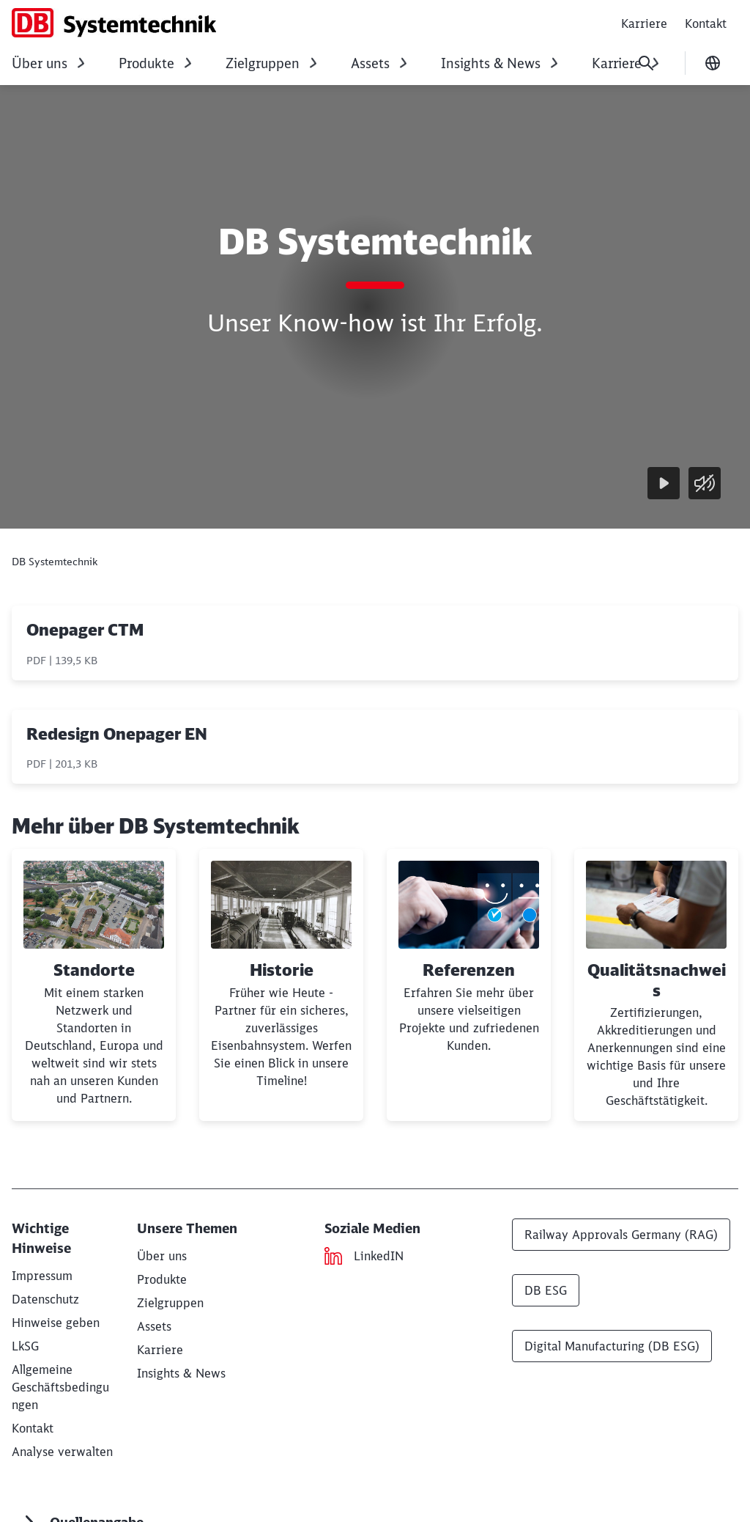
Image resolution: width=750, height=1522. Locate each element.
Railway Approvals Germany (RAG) (621, 1234)
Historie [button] (281, 970)
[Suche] (646, 63)
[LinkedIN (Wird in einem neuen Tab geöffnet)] (379, 1256)
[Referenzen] (469, 985)
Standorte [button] (94, 970)
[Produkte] (162, 1279)
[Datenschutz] (45, 1299)
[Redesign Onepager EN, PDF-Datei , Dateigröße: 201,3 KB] (375, 747)
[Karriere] (160, 1349)
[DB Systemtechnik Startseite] (114, 22)
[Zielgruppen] (170, 1302)
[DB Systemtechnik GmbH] (42, 1275)
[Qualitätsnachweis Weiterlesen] (656, 985)
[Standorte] (94, 985)
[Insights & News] (181, 1373)
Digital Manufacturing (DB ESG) (611, 1346)
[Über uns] (162, 1256)
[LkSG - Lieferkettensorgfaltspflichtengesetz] (25, 1346)
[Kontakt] (32, 1428)
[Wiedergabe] (663, 483)
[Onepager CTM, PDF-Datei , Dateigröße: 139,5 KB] (375, 643)
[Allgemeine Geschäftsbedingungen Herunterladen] (60, 1387)
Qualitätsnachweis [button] (656, 980)
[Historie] (281, 985)
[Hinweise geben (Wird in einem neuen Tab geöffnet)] (56, 1322)
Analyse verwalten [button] (62, 1451)
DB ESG (545, 1290)
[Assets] (154, 1326)
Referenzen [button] (469, 970)
